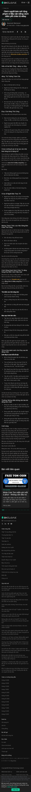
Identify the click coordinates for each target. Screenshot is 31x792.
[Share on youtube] (11, 524)
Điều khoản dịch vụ (7, 771)
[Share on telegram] (8, 524)
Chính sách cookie (6, 775)
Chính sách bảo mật (21, 771)
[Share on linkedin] (5, 524)
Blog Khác (13, 760)
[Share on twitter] (2, 524)
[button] (24, 2)
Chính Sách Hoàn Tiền (22, 775)
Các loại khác (6, 489)
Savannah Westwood (13, 23)
